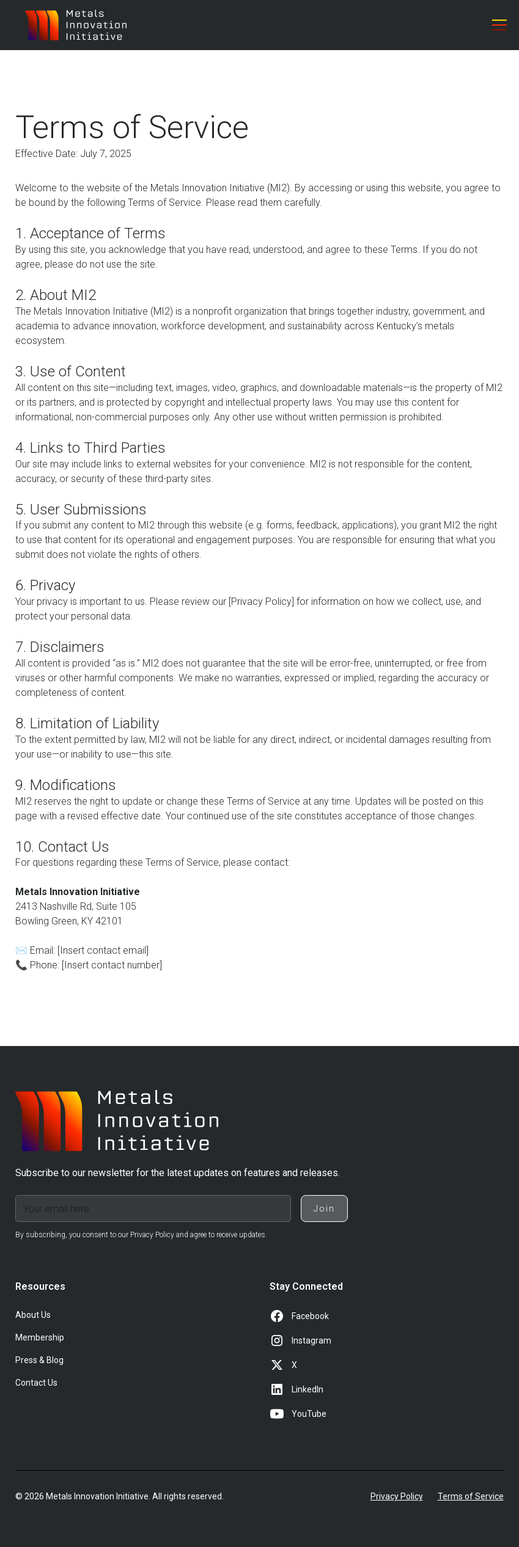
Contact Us (36, 1383)
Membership (39, 1337)
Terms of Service (471, 1496)
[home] (76, 25)
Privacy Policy (396, 1496)
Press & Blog (39, 1360)
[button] (497, 25)
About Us (33, 1315)
